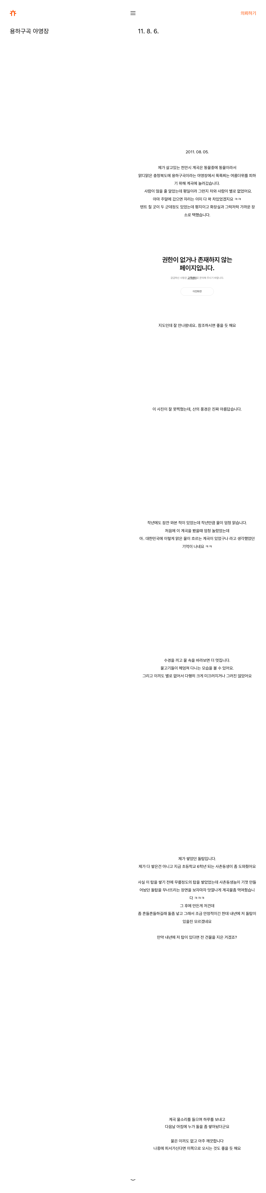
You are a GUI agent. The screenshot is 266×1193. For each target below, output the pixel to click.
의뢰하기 (248, 13)
